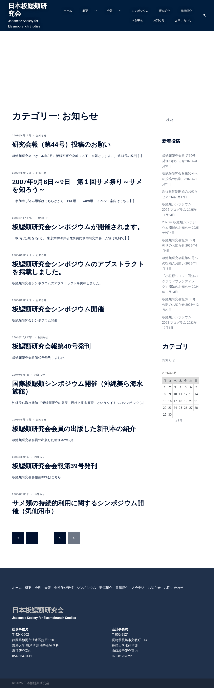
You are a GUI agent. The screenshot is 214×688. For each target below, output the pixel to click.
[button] (204, 15)
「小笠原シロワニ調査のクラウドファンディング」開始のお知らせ (180, 276)
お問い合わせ (183, 20)
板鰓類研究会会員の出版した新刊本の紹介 (74, 429)
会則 (38, 588)
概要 (85, 10)
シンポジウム (140, 10)
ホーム (68, 10)
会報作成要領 (63, 588)
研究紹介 (164, 10)
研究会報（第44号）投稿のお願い (61, 144)
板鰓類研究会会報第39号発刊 (54, 466)
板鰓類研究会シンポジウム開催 (58, 309)
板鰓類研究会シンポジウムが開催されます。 (78, 227)
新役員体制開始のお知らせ (180, 190)
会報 (110, 10)
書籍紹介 (186, 10)
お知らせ (159, 20)
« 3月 (178, 414)
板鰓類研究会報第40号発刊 (51, 346)
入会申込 (137, 20)
